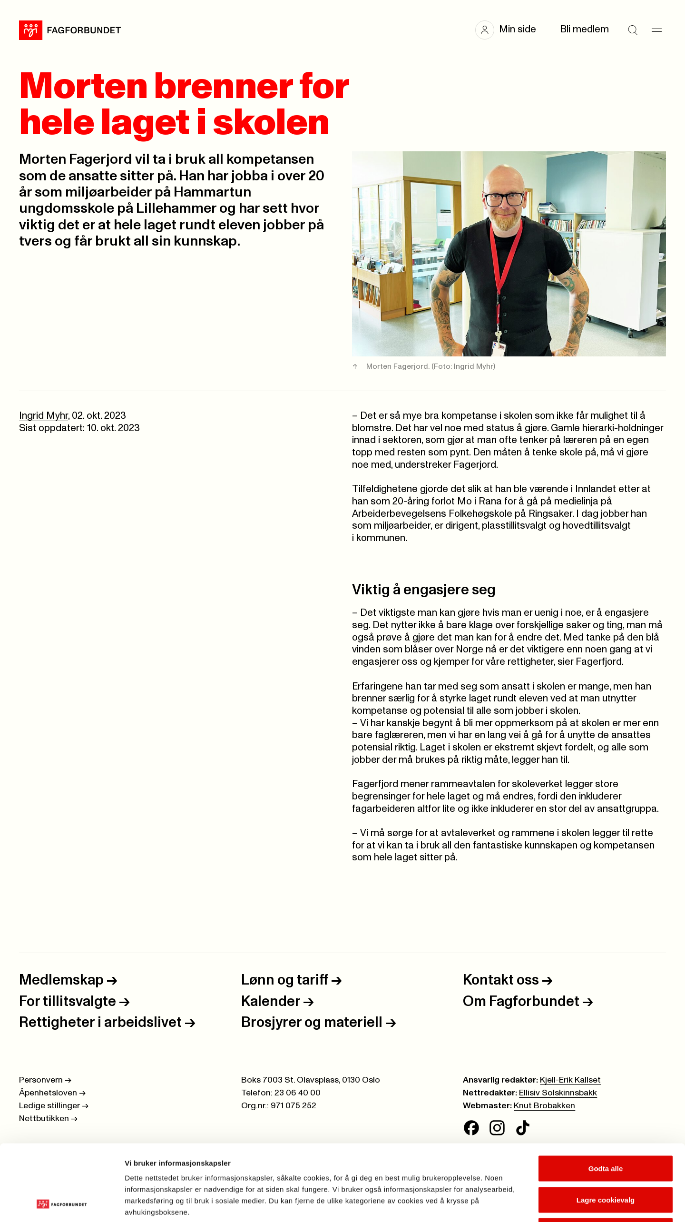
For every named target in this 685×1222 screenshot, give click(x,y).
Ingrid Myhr (43, 416)
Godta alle (605, 1097)
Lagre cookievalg (606, 1128)
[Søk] (632, 29)
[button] (510, 29)
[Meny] (656, 29)
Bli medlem (584, 29)
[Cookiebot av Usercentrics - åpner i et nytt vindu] (61, 1203)
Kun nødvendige (605, 1159)
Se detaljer (511, 1203)
